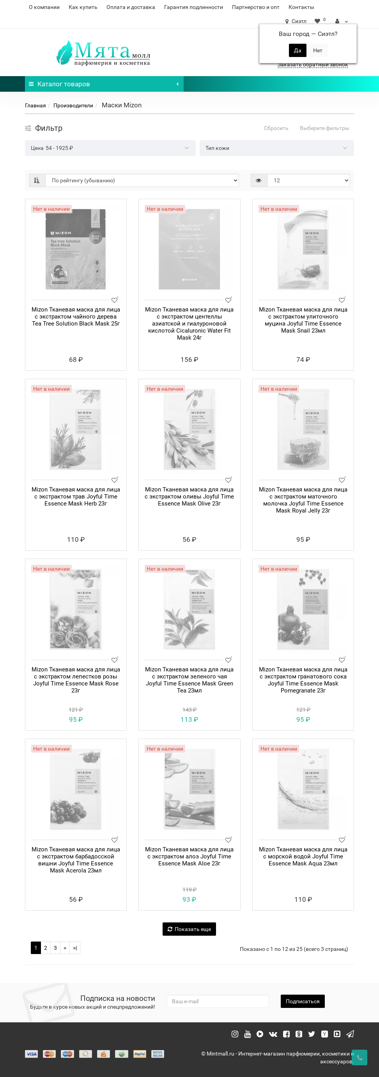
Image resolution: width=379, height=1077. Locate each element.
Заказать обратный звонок (313, 64)
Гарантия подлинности (193, 7)
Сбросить (276, 128)
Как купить (83, 7)
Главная (35, 105)
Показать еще (189, 929)
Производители (73, 105)
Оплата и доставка (130, 7)
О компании (44, 7)
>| (75, 948)
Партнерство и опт (256, 7)
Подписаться (303, 1001)
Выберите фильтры (324, 128)
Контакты (301, 7)
